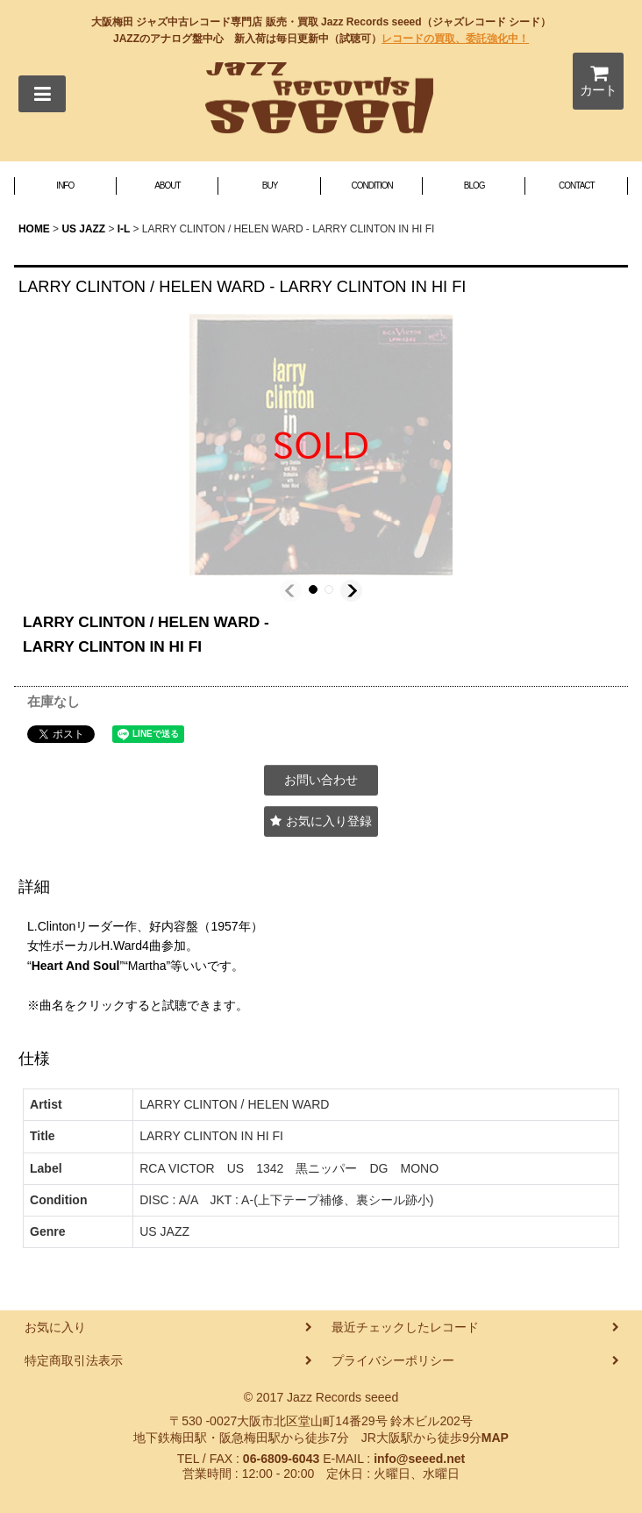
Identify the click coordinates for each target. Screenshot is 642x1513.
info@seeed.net (419, 1459)
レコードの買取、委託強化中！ (455, 38)
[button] (42, 93)
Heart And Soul (76, 966)
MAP (495, 1438)
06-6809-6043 (281, 1459)
